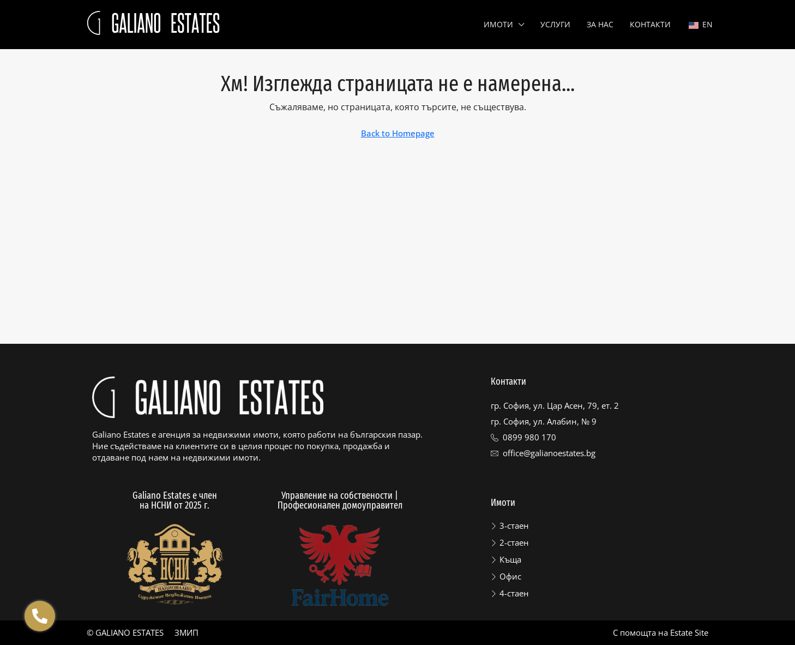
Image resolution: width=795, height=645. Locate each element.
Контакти (650, 24)
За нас (600, 24)
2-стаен (514, 542)
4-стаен (514, 593)
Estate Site (689, 632)
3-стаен (514, 525)
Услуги (555, 24)
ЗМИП (186, 632)
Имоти (498, 24)
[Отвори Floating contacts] (40, 616)
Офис (510, 576)
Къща (510, 559)
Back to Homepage (398, 133)
